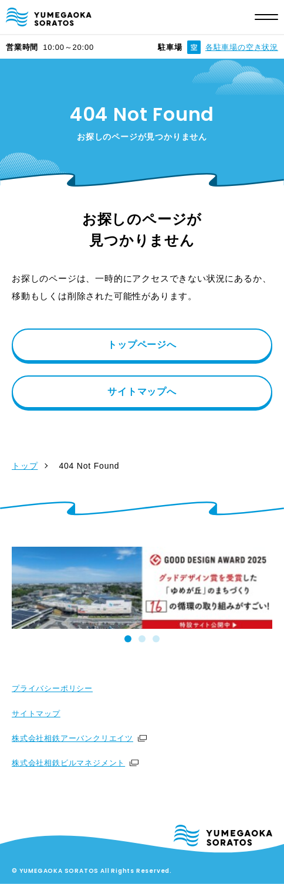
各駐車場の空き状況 (241, 47)
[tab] (127, 638)
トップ (25, 465)
